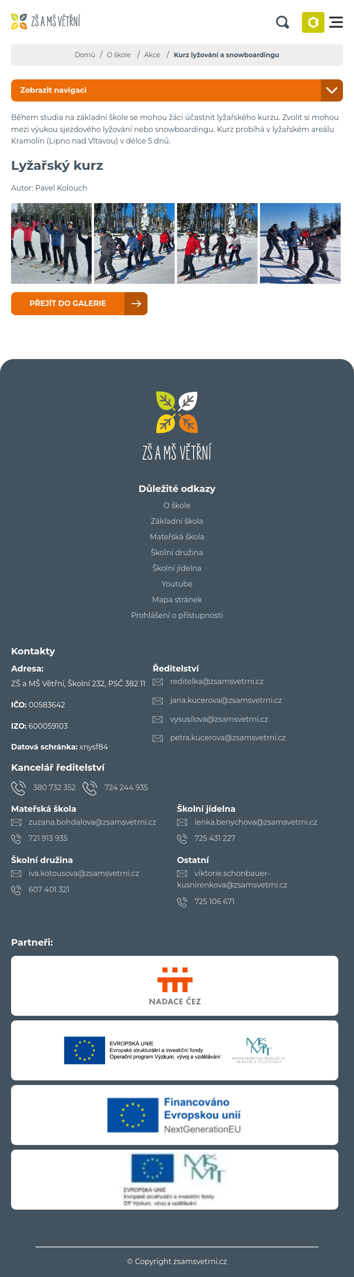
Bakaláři (313, 22)
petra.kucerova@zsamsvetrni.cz (228, 737)
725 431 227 (215, 838)
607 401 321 (49, 889)
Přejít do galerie (68, 303)
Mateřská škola (177, 537)
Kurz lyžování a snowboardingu (226, 55)
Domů (85, 55)
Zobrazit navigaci (53, 90)
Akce (152, 55)
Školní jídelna (177, 568)
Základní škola (177, 521)
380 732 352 (54, 787)
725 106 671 (215, 901)
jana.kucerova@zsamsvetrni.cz (226, 700)
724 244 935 (126, 787)
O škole (118, 55)
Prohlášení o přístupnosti (177, 615)
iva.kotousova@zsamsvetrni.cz (84, 873)
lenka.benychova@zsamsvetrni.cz (256, 822)
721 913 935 (48, 838)
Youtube (177, 584)
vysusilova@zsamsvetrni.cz (219, 719)
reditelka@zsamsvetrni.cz (217, 681)
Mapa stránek (177, 600)
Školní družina (177, 553)
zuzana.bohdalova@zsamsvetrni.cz (92, 822)
